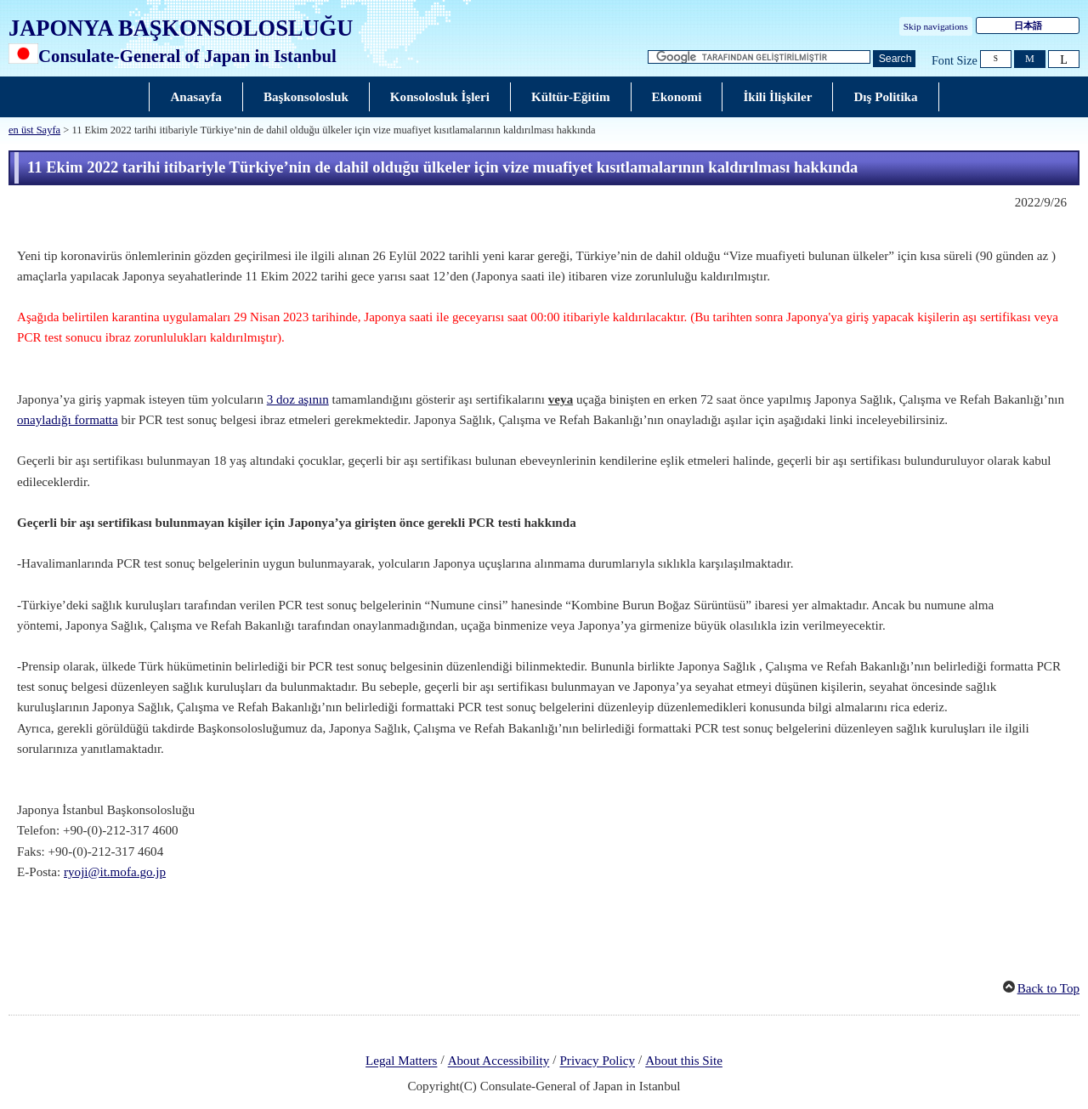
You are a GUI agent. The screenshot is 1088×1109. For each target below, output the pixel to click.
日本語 (1028, 25)
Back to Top (1048, 988)
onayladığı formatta (67, 420)
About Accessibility (499, 1061)
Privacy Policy (597, 1061)
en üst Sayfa (34, 130)
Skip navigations (936, 26)
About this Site (683, 1061)
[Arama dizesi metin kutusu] (759, 57)
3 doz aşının (298, 399)
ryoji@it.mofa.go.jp (115, 872)
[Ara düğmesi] (894, 59)
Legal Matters (401, 1061)
